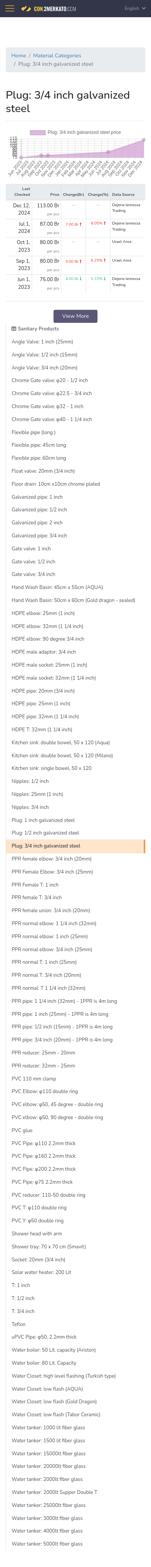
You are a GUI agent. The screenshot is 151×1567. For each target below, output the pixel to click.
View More (75, 316)
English (135, 8)
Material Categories (57, 55)
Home (18, 55)
